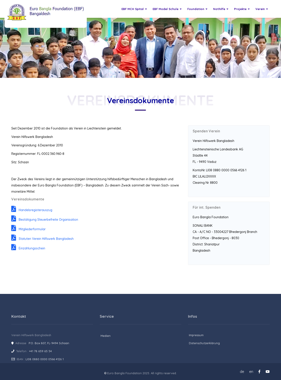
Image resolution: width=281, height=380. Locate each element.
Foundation (197, 9)
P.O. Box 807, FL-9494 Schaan (49, 343)
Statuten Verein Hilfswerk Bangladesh (42, 239)
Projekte (242, 9)
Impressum (196, 335)
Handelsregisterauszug (31, 210)
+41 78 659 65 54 (40, 351)
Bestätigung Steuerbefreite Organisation (44, 220)
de (242, 371)
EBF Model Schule (167, 9)
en (251, 371)
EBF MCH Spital (134, 9)
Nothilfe (220, 9)
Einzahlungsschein (28, 248)
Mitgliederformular (28, 229)
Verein (261, 9)
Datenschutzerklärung (204, 343)
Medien (106, 336)
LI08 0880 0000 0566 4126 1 (45, 359)
